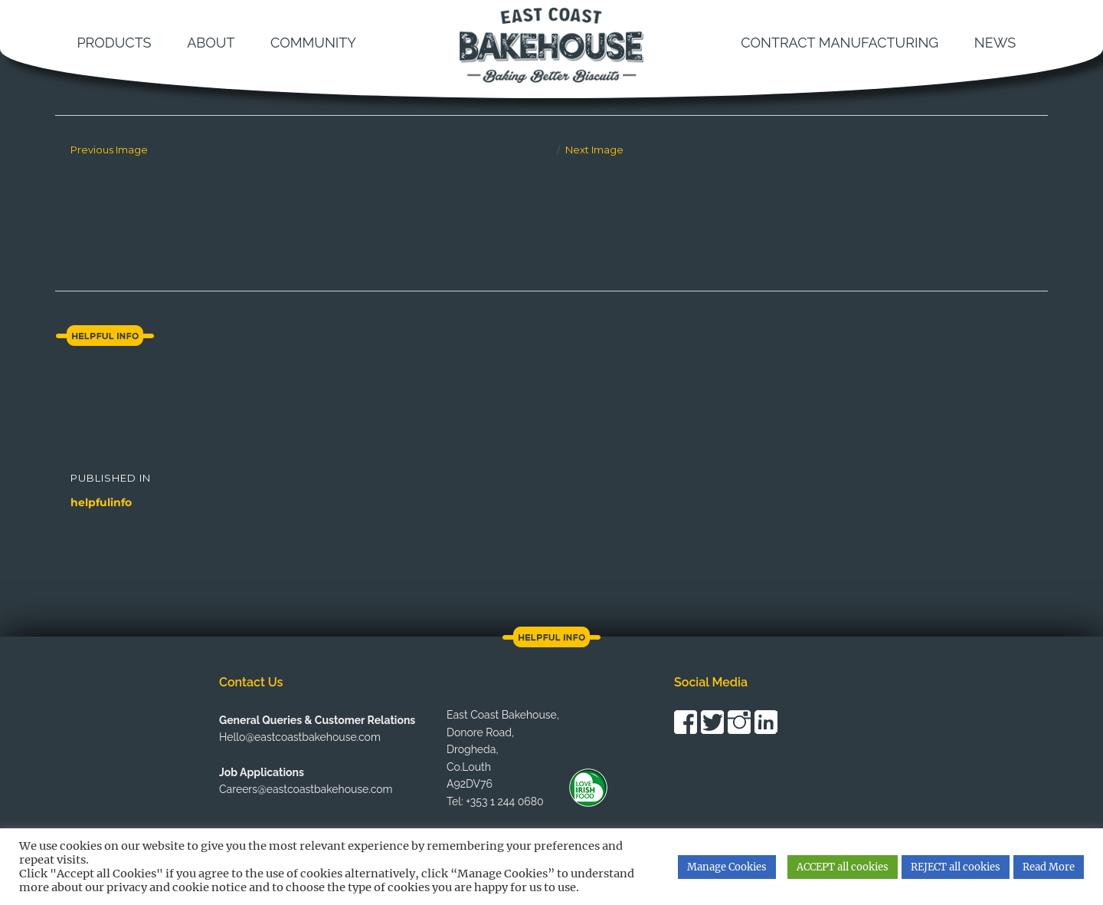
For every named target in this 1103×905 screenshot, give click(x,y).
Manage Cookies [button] (727, 867)
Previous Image (109, 149)
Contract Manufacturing (839, 43)
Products (114, 43)
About (210, 43)
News (995, 43)
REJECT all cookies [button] (955, 867)
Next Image (594, 149)
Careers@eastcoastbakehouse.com (305, 789)
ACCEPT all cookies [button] (843, 867)
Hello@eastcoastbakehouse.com (300, 737)
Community (313, 43)
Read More (1049, 867)
